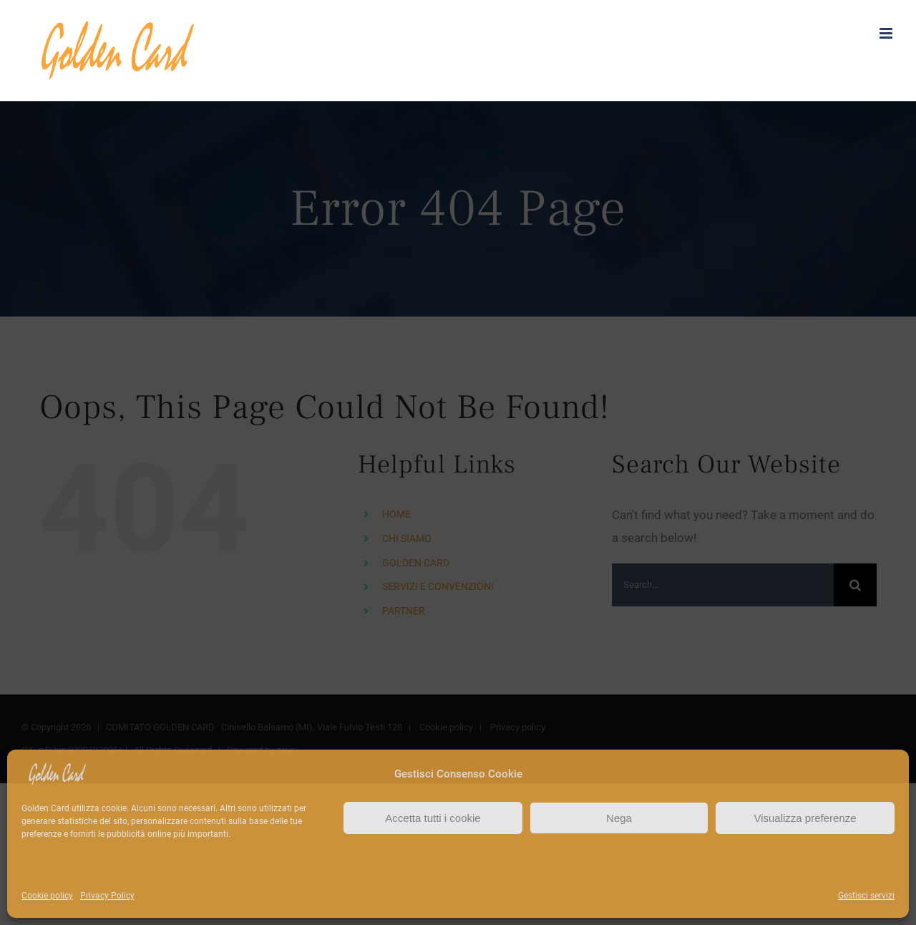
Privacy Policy (107, 896)
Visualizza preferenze (805, 818)
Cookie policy (47, 896)
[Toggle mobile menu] (887, 33)
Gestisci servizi (866, 896)
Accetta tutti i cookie (432, 818)
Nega (619, 818)
